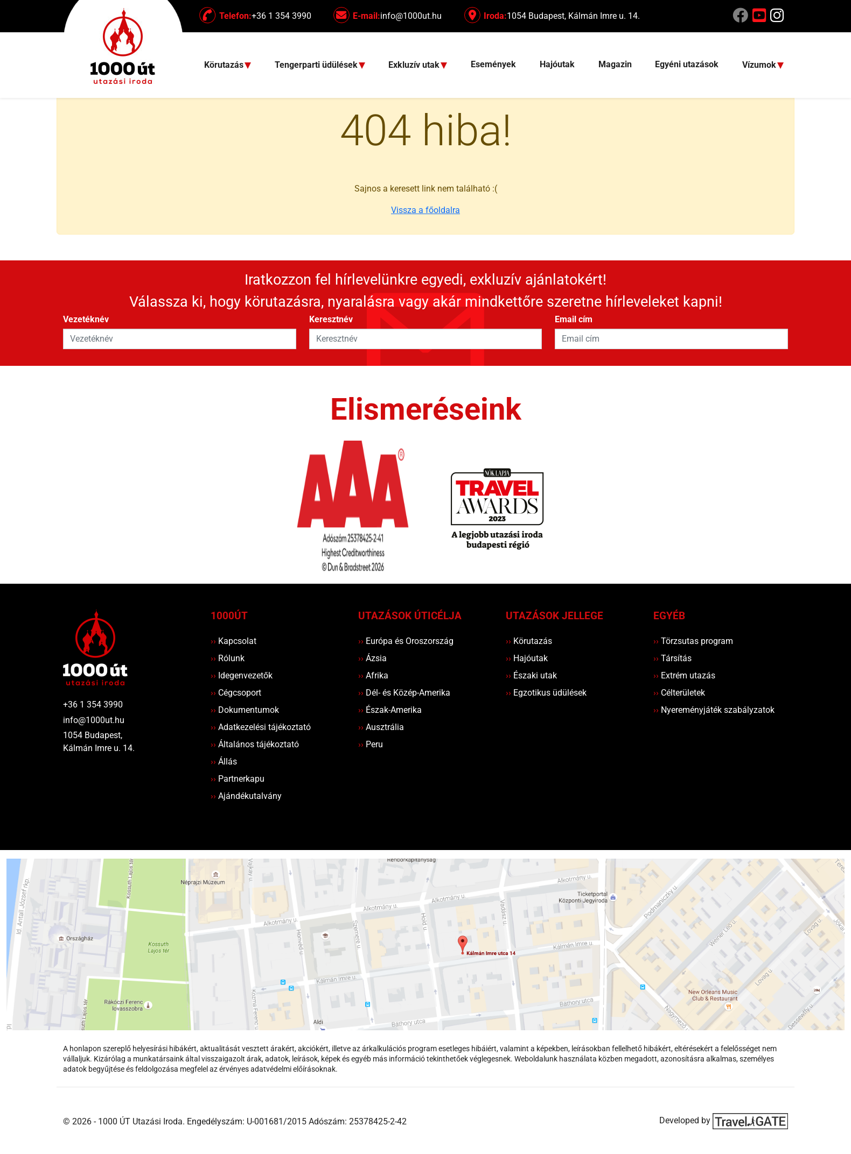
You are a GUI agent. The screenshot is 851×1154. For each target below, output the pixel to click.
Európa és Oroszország (406, 641)
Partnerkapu (237, 779)
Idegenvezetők (242, 675)
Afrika (373, 675)
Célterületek (679, 693)
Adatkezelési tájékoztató (261, 727)
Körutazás (529, 641)
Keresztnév (331, 319)
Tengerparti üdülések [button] (317, 65)
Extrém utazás (684, 675)
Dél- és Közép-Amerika (404, 693)
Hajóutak (557, 64)
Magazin (615, 64)
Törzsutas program (693, 641)
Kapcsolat (233, 641)
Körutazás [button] (225, 65)
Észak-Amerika (390, 710)
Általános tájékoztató (255, 744)
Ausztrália (381, 727)
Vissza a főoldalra (425, 210)
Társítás (672, 658)
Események (493, 64)
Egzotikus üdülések (546, 693)
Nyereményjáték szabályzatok (714, 710)
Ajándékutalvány (246, 796)
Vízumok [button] (760, 65)
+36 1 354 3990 (93, 704)
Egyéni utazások (687, 64)
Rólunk (228, 658)
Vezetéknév (86, 319)
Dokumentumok (245, 710)
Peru (370, 744)
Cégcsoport (236, 693)
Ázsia (372, 658)
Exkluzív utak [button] (415, 65)
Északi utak (531, 675)
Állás (224, 761)
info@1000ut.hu (93, 720)
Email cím (573, 319)
